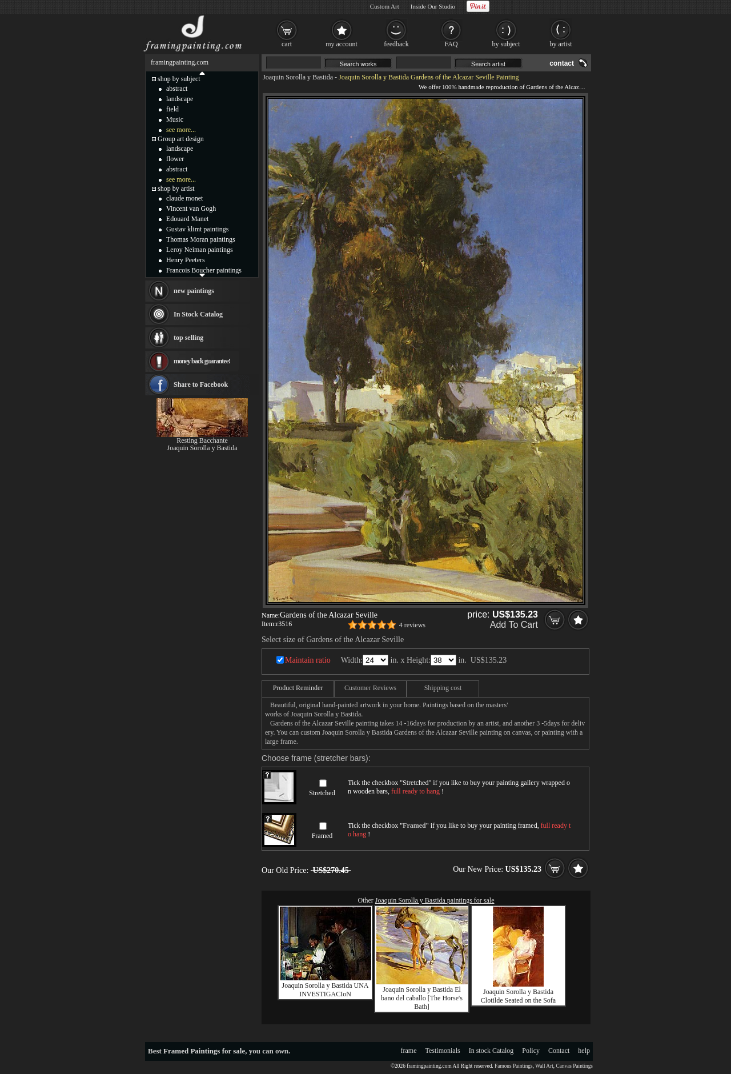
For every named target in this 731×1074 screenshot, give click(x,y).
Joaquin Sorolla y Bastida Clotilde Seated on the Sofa (518, 996)
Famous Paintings (514, 1066)
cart (287, 44)
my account (342, 44)
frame (409, 1051)
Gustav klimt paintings (197, 229)
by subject (506, 44)
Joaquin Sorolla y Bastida (298, 77)
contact (561, 63)
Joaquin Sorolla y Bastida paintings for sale (435, 900)
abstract (176, 89)
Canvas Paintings (574, 1066)
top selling (188, 338)
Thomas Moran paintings (200, 239)
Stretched (322, 793)
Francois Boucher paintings (204, 270)
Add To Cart (514, 625)
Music (174, 119)
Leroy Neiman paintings (199, 250)
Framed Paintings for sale (204, 1051)
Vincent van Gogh (191, 209)
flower (175, 159)
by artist (561, 44)
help (584, 1051)
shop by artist (176, 189)
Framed (322, 836)
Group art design (181, 139)
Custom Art (384, 6)
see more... (181, 130)
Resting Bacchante (202, 440)
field (172, 109)
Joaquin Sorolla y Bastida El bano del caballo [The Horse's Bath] (422, 998)
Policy (531, 1051)
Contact (558, 1051)
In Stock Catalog (198, 314)
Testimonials (442, 1051)
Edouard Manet (187, 219)
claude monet (184, 198)
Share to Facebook (201, 384)
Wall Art (544, 1066)
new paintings (194, 291)
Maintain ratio (308, 660)
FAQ (450, 44)
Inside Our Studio (433, 6)
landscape (179, 99)
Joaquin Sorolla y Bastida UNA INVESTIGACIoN (325, 989)
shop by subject (179, 79)
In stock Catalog (491, 1051)
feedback (396, 44)
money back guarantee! (202, 361)
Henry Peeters (185, 260)
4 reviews (412, 625)
